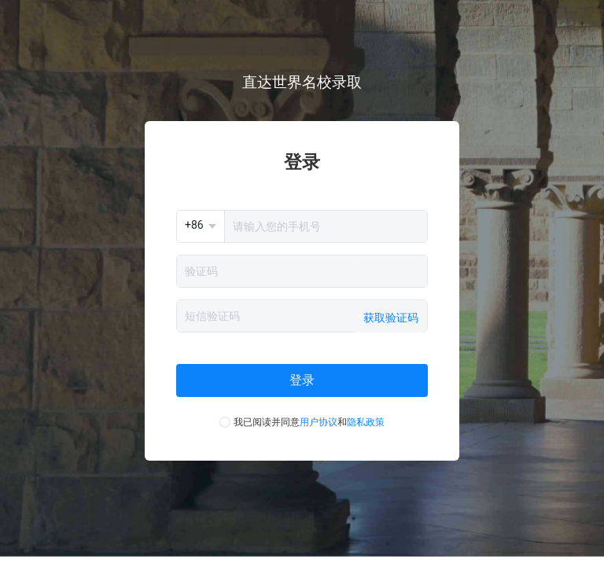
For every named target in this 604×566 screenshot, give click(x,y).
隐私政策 (366, 422)
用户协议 (318, 422)
